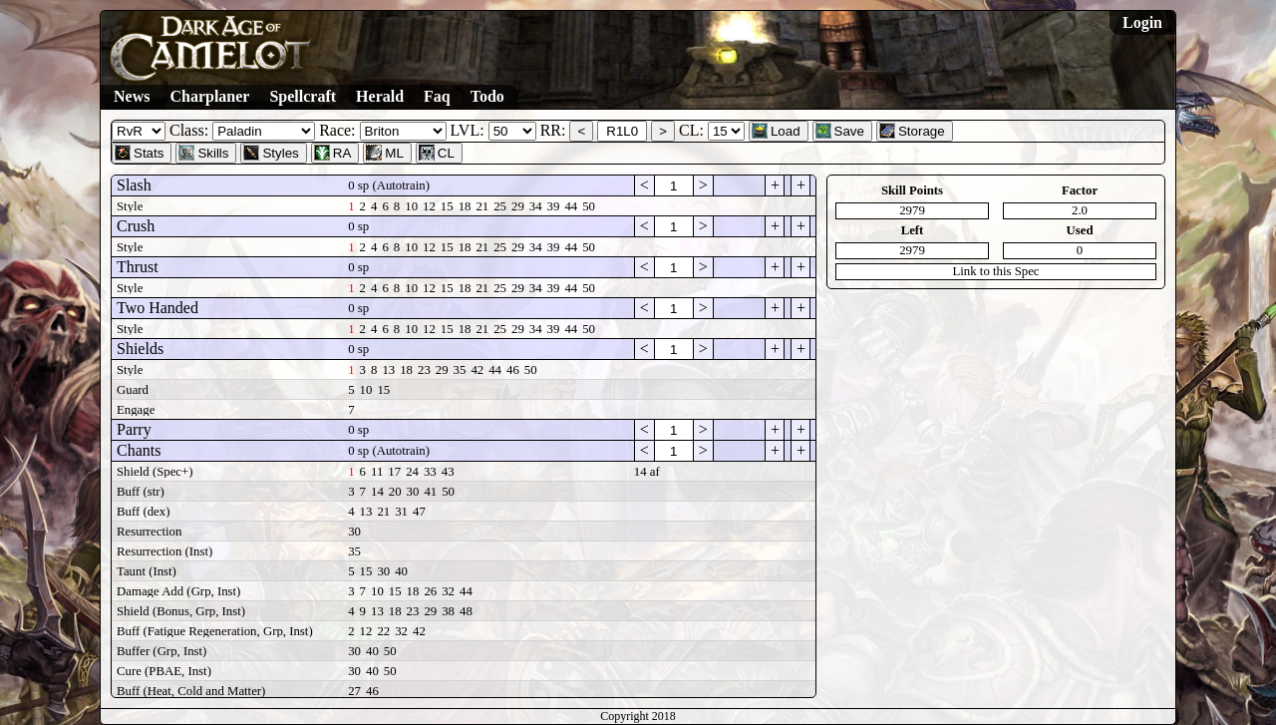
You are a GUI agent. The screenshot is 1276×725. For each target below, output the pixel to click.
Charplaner (209, 96)
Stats (139, 153)
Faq (437, 96)
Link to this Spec (995, 271)
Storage (912, 131)
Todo (487, 96)
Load (776, 131)
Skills (203, 153)
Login (1142, 22)
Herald (380, 96)
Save (839, 131)
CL (437, 153)
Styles (270, 153)
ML (385, 153)
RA (333, 153)
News (132, 96)
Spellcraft (302, 96)
